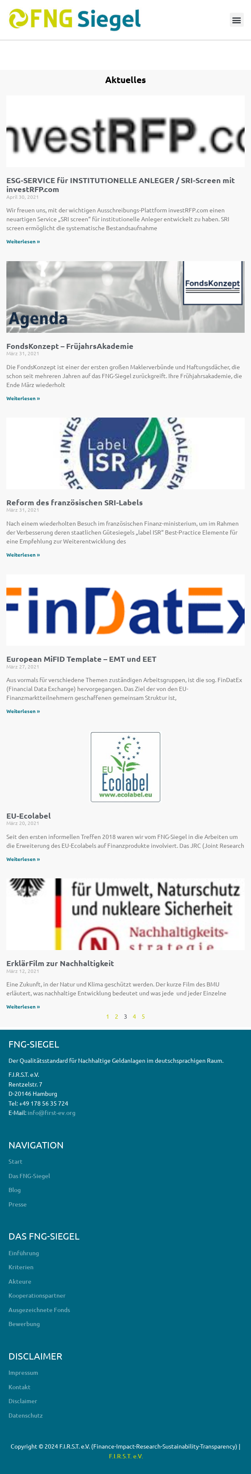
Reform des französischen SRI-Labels (74, 502)
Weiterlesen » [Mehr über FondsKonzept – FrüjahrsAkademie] (23, 398)
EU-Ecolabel (28, 815)
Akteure (19, 1281)
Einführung (23, 1253)
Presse (17, 1204)
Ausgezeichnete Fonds (39, 1310)
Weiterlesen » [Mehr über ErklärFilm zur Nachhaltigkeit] (23, 1006)
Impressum (23, 1372)
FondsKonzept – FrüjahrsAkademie (70, 346)
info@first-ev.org (51, 1113)
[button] (237, 20)
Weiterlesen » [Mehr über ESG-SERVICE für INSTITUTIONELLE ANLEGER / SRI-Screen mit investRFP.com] (23, 241)
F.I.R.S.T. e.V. (126, 1456)
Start (15, 1161)
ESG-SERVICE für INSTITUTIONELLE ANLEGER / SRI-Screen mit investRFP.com (120, 184)
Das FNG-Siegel (29, 1176)
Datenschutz (25, 1415)
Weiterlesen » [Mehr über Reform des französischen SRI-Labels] (23, 554)
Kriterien (20, 1267)
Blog (14, 1190)
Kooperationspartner (37, 1295)
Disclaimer (22, 1401)
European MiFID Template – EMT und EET (81, 658)
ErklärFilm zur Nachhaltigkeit (60, 963)
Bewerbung (24, 1324)
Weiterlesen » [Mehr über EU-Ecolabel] (23, 858)
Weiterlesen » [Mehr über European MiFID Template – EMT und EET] (23, 711)
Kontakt (19, 1387)
